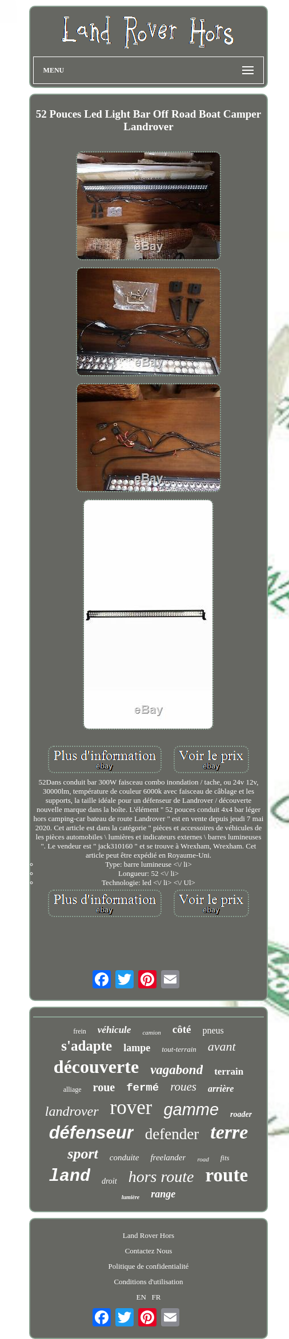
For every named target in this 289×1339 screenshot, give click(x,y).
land (69, 1176)
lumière (131, 1197)
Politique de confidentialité (149, 1266)
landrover (72, 1111)
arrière (221, 1088)
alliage (72, 1089)
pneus (212, 1030)
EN (141, 1297)
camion (151, 1032)
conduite (124, 1157)
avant (222, 1046)
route (227, 1175)
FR (156, 1297)
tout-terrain (179, 1049)
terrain (228, 1071)
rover (131, 1107)
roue (104, 1087)
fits (225, 1157)
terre (229, 1132)
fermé (142, 1087)
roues (183, 1086)
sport (82, 1153)
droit (109, 1181)
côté (181, 1029)
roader (241, 1114)
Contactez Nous (148, 1250)
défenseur (91, 1133)
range (163, 1194)
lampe (136, 1047)
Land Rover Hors (148, 1235)
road (202, 1159)
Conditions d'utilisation (148, 1281)
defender (172, 1134)
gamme (191, 1109)
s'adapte (86, 1045)
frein (79, 1031)
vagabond (176, 1070)
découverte (96, 1066)
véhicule (114, 1029)
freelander (168, 1157)
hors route (161, 1176)
